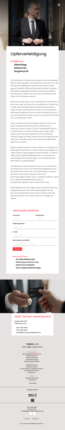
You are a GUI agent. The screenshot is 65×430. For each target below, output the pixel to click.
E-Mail (15, 232)
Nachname (40, 215)
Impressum (27, 418)
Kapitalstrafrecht (32, 365)
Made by (31, 423)
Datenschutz (35, 418)
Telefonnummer (19, 224)
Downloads (32, 383)
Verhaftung (32, 380)
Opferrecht (32, 372)
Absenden (17, 249)
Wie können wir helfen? (21, 240)
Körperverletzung (32, 358)
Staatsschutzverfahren (31, 361)
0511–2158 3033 (21, 330)
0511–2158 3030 (21, 328)
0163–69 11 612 (31, 409)
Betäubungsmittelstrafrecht (31, 354)
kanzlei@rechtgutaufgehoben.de (28, 332)
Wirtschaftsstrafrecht (31, 371)
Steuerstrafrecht (31, 367)
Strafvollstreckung (32, 360)
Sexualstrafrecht (31, 356)
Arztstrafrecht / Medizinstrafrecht (31, 369)
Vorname (16, 215)
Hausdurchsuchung (31, 378)
